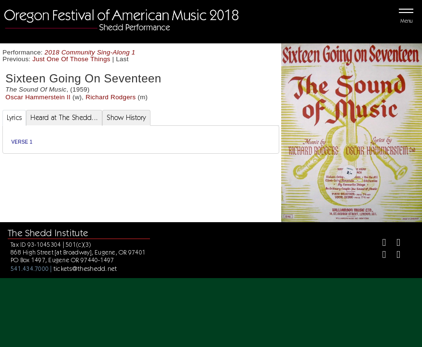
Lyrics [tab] (14, 117)
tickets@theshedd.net (85, 268)
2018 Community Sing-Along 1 (90, 52)
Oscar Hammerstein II (37, 97)
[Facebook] (380, 244)
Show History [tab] (126, 117)
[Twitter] (394, 244)
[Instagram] (380, 256)
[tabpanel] (141, 139)
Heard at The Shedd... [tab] (64, 117)
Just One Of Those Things (71, 59)
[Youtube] (394, 256)
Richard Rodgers (111, 97)
